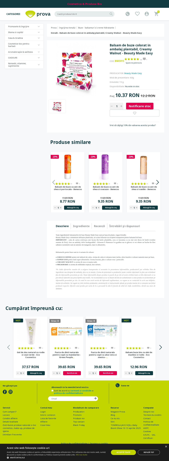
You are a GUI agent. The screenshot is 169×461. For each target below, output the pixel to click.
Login (43, 411)
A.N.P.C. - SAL (149, 434)
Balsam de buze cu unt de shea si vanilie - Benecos (144, 187)
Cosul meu (45, 425)
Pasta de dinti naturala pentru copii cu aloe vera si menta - (103, 354)
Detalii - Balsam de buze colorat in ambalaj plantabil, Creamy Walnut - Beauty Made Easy (96, 32)
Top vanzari (79, 421)
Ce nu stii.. (115, 418)
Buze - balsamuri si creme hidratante (96, 27)
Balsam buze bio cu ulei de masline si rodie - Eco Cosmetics (139, 354)
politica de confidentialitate (68, 393)
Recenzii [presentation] (99, 226)
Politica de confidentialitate (74, 443)
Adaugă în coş (73, 207)
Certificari (148, 438)
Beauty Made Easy (133, 73)
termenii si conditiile (80, 390)
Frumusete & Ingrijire (18, 26)
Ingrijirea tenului (67, 27)
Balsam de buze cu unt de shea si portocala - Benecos (68, 187)
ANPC (146, 428)
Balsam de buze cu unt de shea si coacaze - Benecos (106, 187)
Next (157, 182)
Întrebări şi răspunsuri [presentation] (124, 226)
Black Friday (79, 425)
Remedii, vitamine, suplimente (17, 64)
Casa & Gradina (15, 38)
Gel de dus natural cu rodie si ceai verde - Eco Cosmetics (31, 354)
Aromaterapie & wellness (20, 51)
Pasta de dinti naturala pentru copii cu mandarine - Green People (67, 354)
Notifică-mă (72, 373)
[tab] (63, 226)
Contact (147, 418)
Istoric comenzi (47, 415)
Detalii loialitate (10, 421)
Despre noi (148, 411)
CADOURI (12, 57)
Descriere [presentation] (62, 226)
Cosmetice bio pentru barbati (18, 44)
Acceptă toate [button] (123, 452)
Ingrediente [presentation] (81, 226)
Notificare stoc (140, 106)
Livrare (6, 415)
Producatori (78, 411)
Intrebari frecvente (12, 434)
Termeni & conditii (152, 415)
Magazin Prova (118, 411)
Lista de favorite (48, 418)
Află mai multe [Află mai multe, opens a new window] (81, 455)
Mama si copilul (15, 32)
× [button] (166, 447)
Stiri (113, 421)
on (125, 59)
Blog (113, 415)
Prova (54, 27)
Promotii (77, 415)
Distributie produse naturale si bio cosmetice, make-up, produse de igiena (19, 428)
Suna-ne (125, 385)
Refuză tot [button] (149, 452)
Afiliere (43, 421)
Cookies (147, 431)
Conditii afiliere (10, 418)
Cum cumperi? (10, 411)
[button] (57, 457)
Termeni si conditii (99, 443)
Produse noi (79, 418)
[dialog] (84, 452)
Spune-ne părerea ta (134, 63)
